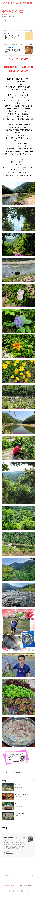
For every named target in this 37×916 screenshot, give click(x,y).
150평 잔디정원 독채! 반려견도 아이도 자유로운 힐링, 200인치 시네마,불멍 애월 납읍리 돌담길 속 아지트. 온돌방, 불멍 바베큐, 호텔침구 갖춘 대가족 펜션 (12, 51)
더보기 (33, 781)
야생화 (6, 33)
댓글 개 (4, 828)
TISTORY (18, 882)
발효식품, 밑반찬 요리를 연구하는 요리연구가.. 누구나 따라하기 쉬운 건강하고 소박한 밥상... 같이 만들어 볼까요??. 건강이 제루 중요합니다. (14, 845)
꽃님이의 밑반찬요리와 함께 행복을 (17, 2)
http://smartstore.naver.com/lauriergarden (16, 30)
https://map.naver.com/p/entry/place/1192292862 (16, 44)
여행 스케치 (5, 15)
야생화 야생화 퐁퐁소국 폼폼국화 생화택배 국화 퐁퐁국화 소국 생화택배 (12, 37)
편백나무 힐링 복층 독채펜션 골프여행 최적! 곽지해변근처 (12, 47)
